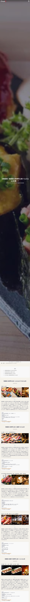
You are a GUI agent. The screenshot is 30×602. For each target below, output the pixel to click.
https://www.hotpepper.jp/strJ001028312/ (6, 508)
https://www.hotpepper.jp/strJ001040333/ (6, 553)
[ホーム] (1, 363)
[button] (27, 395)
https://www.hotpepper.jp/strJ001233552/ (6, 421)
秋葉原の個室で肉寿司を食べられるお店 (10, 373)
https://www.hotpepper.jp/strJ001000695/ (6, 468)
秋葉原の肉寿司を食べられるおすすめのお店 (10, 370)
